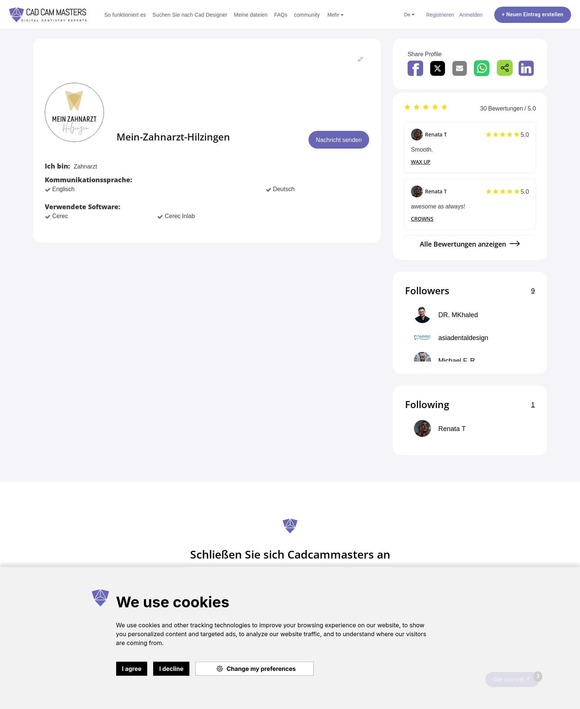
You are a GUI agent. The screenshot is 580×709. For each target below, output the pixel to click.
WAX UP (421, 161)
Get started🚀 (516, 677)
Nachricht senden (339, 140)
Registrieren (440, 14)
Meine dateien (250, 14)
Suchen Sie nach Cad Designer (189, 14)
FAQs (280, 14)
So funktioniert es (125, 14)
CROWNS (422, 218)
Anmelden (470, 14)
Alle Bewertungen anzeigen (463, 244)
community (307, 14)
